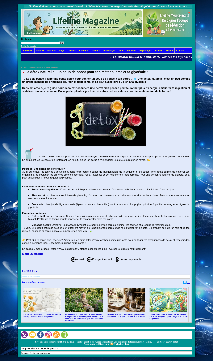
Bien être (27, 50)
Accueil (23, 67)
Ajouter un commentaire (31, 276)
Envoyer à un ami (99, 259)
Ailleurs (96, 50)
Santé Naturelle (52, 67)
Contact (180, 50)
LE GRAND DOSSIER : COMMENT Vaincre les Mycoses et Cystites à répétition (42, 315)
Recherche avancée (28, 46)
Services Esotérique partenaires (35, 353)
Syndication (118, 344)
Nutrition (51, 50)
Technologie (108, 50)
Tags (127, 344)
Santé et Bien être (36, 67)
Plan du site (104, 344)
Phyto (62, 50)
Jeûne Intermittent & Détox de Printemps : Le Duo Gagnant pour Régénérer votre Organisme (168, 316)
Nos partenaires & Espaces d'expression (39, 348)
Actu (121, 50)
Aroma (72, 50)
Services (131, 50)
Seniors (40, 50)
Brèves (158, 50)
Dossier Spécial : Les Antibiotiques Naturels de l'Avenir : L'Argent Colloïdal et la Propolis (126, 315)
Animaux (83, 50)
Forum (169, 50)
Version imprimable (128, 259)
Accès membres (91, 344)
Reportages (145, 50)
